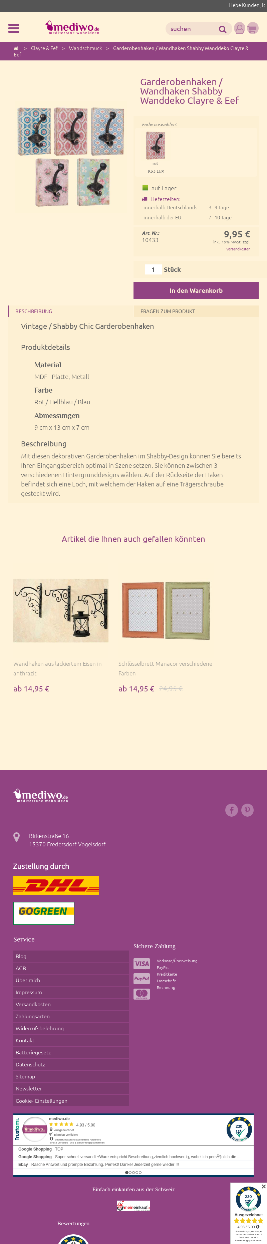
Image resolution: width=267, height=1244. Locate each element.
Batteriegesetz (32, 1026)
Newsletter (27, 1051)
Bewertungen (73, 1181)
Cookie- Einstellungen (40, 1059)
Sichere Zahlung (157, 950)
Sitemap (23, 1043)
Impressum (27, 984)
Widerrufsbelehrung (38, 1009)
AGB (18, 967)
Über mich (26, 975)
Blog (19, 959)
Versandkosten (236, 248)
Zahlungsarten (31, 1001)
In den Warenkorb (196, 290)
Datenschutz (29, 1034)
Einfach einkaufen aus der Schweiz (133, 1147)
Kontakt (23, 1017)
